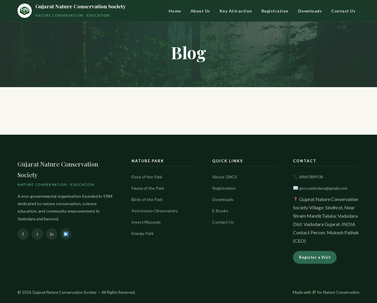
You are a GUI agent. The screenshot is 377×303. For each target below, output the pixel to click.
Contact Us (343, 10)
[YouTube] (66, 234)
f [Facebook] (23, 234)
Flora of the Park (147, 176)
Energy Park (143, 233)
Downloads (310, 10)
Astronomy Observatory (155, 210)
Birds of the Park (147, 199)
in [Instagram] (51, 234)
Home (175, 10)
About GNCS (224, 176)
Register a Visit (315, 257)
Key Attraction (236, 10)
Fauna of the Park (148, 188)
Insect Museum (146, 221)
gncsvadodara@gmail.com (323, 188)
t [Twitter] (37, 234)
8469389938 (311, 176)
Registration (275, 10)
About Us (200, 10)
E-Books (220, 210)
